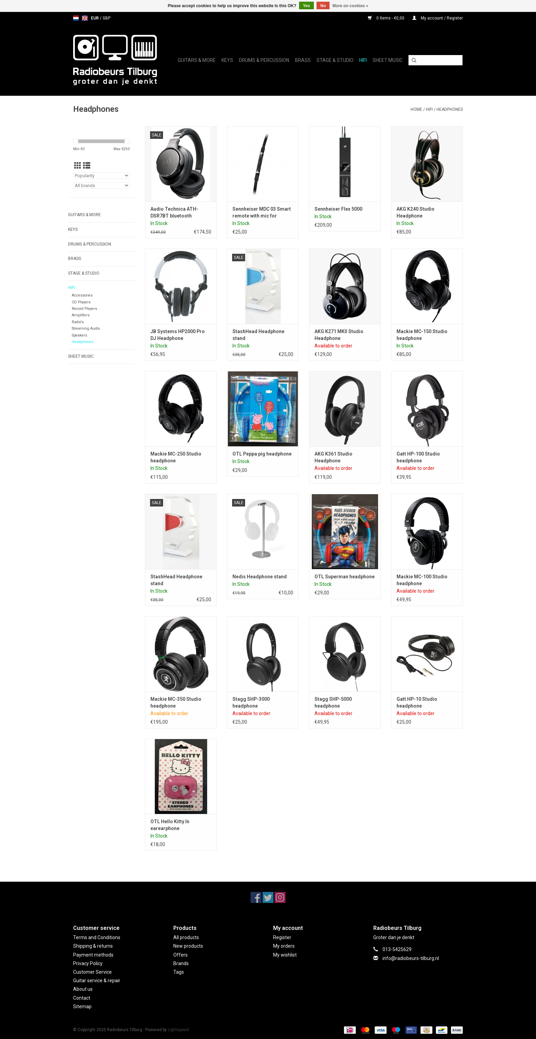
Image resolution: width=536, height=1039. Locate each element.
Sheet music (388, 60)
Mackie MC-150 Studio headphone (422, 335)
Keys (227, 60)
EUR (95, 18)
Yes (306, 5)
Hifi (363, 60)
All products (186, 937)
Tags (178, 972)
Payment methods (93, 955)
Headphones (450, 109)
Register (282, 937)
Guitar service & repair (96, 980)
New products (188, 946)
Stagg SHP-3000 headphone (251, 702)
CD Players (81, 302)
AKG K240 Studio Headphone (415, 212)
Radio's (78, 322)
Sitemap (82, 1006)
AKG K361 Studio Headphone (333, 457)
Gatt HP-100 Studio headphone (418, 457)
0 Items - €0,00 (386, 18)
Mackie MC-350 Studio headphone (175, 702)
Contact (81, 998)
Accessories (82, 295)
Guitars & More (197, 60)
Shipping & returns (93, 946)
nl (76, 18)
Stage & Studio (335, 60)
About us (83, 989)
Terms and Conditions (96, 937)
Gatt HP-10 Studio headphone (417, 702)
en (85, 18)
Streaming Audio (86, 328)
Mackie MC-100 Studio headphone (422, 580)
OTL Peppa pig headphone (262, 454)
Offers (180, 955)
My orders (284, 946)
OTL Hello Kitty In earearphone (169, 825)
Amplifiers (81, 315)
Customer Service (92, 972)
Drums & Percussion (264, 60)
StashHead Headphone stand (258, 335)
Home (416, 109)
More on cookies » (350, 5)
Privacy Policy (88, 963)
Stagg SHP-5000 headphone (333, 702)
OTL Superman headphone (344, 576)
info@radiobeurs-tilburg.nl (411, 958)
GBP (106, 18)
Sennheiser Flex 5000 (338, 209)
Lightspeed (178, 1029)
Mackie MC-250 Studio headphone (175, 457)
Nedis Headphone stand (259, 576)
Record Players (84, 308)
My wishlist (285, 955)
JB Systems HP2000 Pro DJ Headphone (177, 335)
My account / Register (437, 18)
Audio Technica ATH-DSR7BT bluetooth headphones (174, 212)
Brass (303, 60)
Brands (181, 963)
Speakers (79, 335)
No (323, 5)
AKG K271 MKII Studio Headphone (338, 335)
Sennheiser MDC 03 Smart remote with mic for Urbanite (261, 212)
